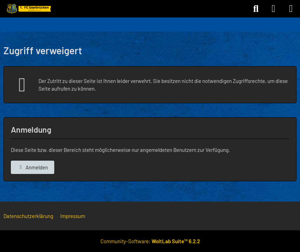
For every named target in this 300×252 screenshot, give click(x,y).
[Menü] (291, 9)
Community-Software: (150, 241)
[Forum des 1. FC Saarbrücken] (28, 9)
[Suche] (256, 9)
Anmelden (32, 167)
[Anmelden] (273, 9)
